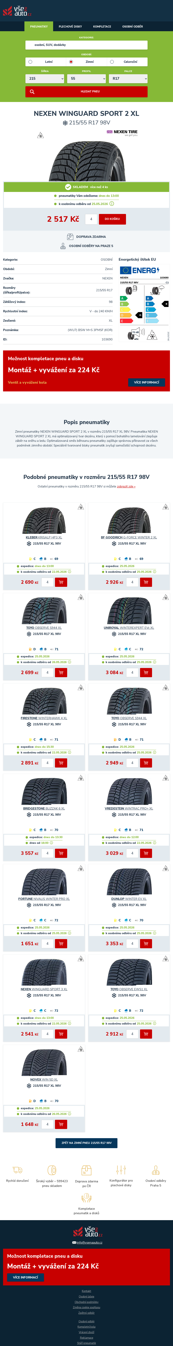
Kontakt (87, 1291)
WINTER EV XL (129, 900)
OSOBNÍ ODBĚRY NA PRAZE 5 (91, 247)
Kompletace (103, 27)
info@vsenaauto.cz (89, 1242)
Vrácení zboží (86, 1332)
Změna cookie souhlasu (86, 1307)
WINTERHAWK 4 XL (44, 719)
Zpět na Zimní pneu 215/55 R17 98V (86, 1144)
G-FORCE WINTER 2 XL (129, 538)
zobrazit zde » (126, 487)
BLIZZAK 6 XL (44, 809)
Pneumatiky (35, 27)
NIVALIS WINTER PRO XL (44, 900)
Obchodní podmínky (86, 1302)
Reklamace (86, 1338)
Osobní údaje (86, 1296)
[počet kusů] (90, 220)
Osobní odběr (136, 27)
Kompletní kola (86, 1327)
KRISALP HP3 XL (44, 538)
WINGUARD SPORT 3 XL (44, 990)
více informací (86, 371)
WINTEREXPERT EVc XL (129, 629)
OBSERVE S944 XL (44, 629)
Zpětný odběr (86, 1313)
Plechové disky (69, 27)
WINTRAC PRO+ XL (129, 809)
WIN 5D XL (44, 1080)
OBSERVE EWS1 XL (129, 990)
